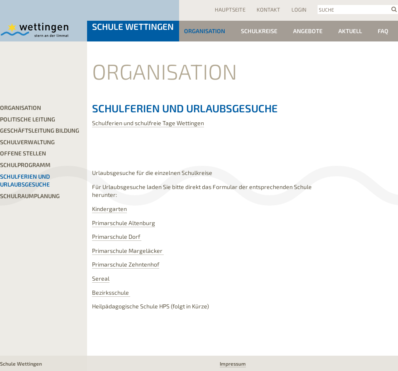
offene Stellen (23, 153)
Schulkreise (259, 30)
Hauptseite (230, 9)
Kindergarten (109, 208)
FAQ (383, 30)
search (394, 9)
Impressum (233, 363)
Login (298, 9)
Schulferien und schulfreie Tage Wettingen (148, 122)
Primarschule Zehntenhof (125, 264)
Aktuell (350, 30)
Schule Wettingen (133, 26)
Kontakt (268, 9)
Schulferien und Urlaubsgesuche (25, 180)
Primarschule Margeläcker (128, 250)
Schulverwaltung (27, 141)
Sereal (100, 278)
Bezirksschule (111, 292)
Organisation (204, 30)
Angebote (308, 30)
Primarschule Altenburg (123, 222)
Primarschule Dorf (116, 236)
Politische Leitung (27, 119)
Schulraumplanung (30, 195)
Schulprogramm (25, 164)
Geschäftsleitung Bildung (39, 130)
